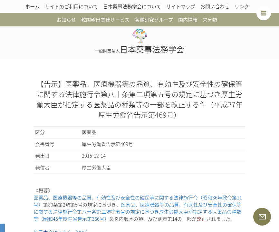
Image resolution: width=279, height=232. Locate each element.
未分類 (210, 19)
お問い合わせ (214, 6)
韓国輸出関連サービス (105, 19)
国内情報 (187, 19)
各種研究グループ (154, 19)
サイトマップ (180, 6)
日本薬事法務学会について (132, 6)
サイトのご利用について (71, 6)
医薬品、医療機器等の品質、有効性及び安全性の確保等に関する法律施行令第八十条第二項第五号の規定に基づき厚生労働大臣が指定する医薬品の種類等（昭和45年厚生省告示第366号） (138, 211)
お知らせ (66, 19)
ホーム (32, 6)
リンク (242, 6)
